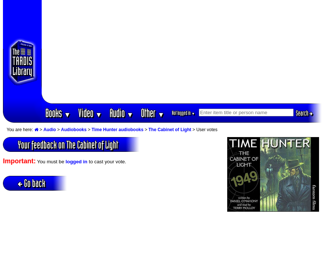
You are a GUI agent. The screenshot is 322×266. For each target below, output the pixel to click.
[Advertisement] (181, 51)
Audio (122, 112)
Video (90, 112)
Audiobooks (73, 129)
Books (58, 112)
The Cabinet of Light (170, 129)
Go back (31, 183)
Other (153, 112)
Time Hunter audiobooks (117, 129)
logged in (76, 161)
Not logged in (183, 113)
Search (304, 113)
